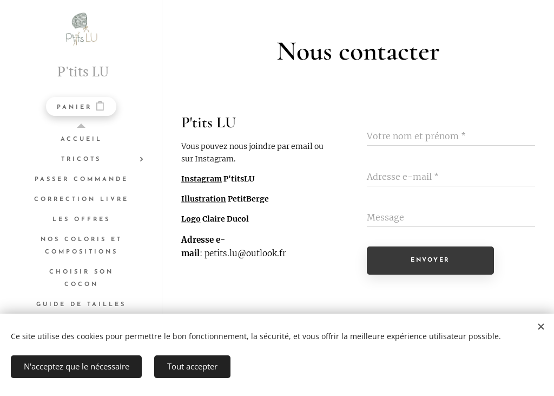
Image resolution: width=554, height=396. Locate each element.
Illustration (203, 199)
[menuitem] (81, 139)
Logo (191, 219)
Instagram (201, 179)
